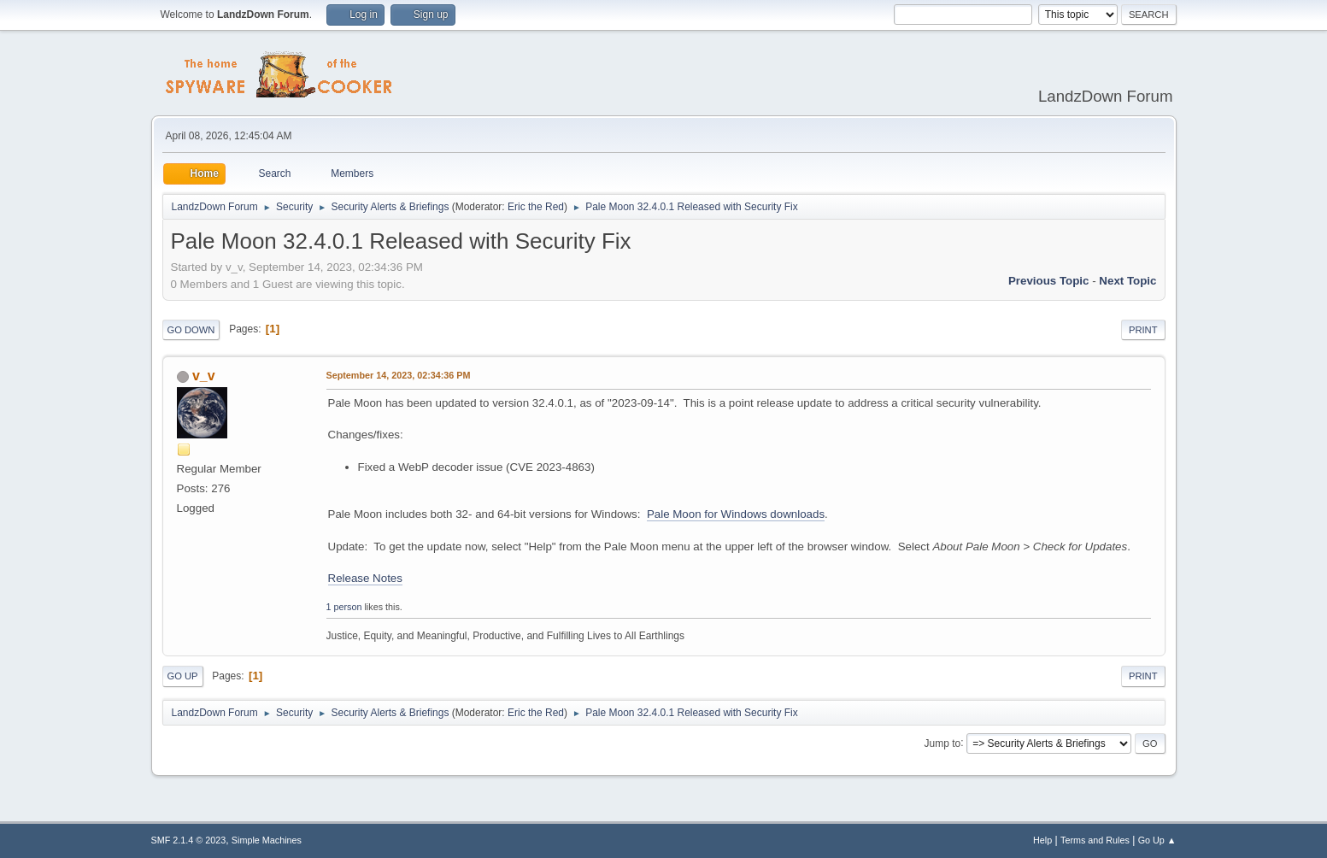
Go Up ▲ (1157, 840)
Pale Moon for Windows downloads (736, 514)
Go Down (191, 330)
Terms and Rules (1095, 840)
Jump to (943, 743)
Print (1143, 330)
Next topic (1127, 280)
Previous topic (1048, 280)
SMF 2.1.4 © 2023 (188, 840)
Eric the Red (536, 207)
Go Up (182, 676)
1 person (344, 607)
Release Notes (365, 578)
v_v (203, 375)
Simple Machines (267, 840)
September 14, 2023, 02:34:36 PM (398, 375)
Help (1042, 840)
